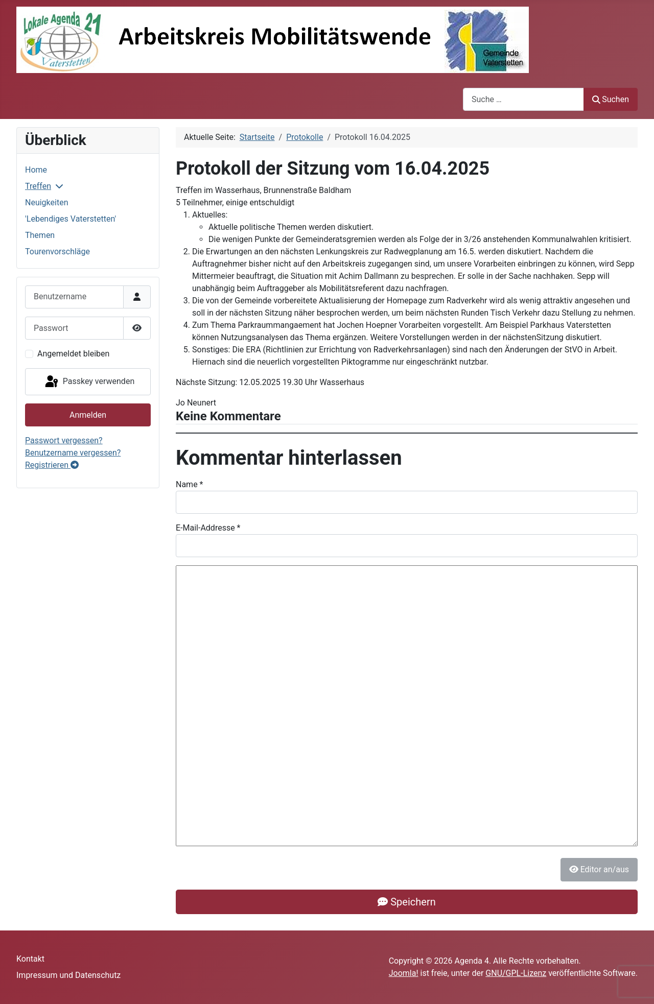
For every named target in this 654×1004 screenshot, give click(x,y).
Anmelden (87, 415)
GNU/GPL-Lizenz (515, 973)
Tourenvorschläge (57, 251)
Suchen (610, 99)
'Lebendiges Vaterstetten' (70, 219)
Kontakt (30, 959)
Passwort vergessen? (64, 440)
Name (189, 484)
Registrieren (52, 465)
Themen (40, 235)
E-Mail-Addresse (208, 528)
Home (36, 170)
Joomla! (403, 973)
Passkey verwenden (88, 382)
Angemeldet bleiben (73, 353)
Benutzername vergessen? (73, 453)
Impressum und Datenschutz (68, 975)
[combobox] (523, 99)
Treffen (38, 186)
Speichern (406, 902)
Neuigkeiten (46, 202)
